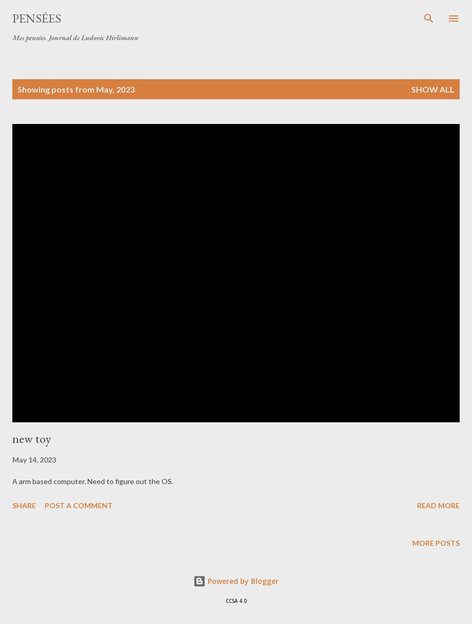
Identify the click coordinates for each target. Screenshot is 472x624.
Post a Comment (79, 505)
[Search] (429, 18)
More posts (436, 543)
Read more (438, 505)
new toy (31, 439)
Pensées (36, 18)
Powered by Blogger (236, 581)
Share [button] (24, 505)
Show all (433, 89)
